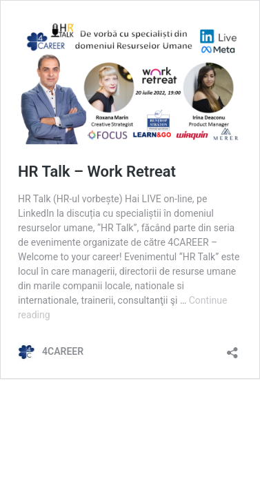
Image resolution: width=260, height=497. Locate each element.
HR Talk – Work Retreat (97, 171)
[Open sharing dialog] (232, 348)
